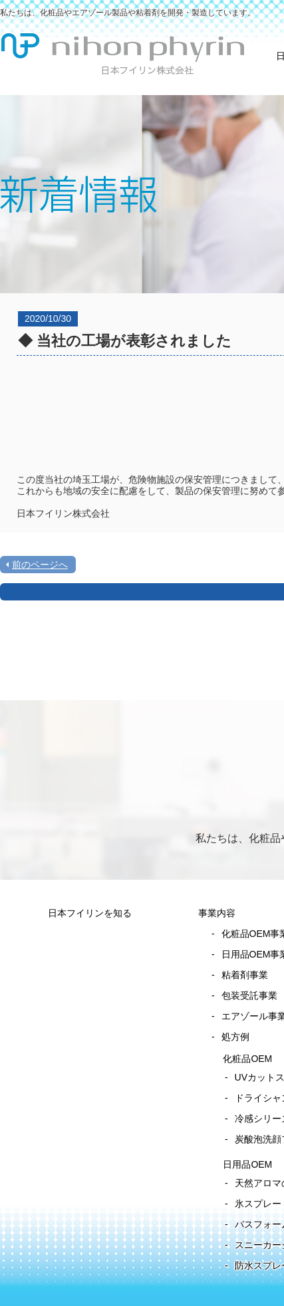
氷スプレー (258, 1203)
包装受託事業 (249, 995)
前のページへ (40, 564)
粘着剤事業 (244, 975)
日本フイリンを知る (90, 913)
